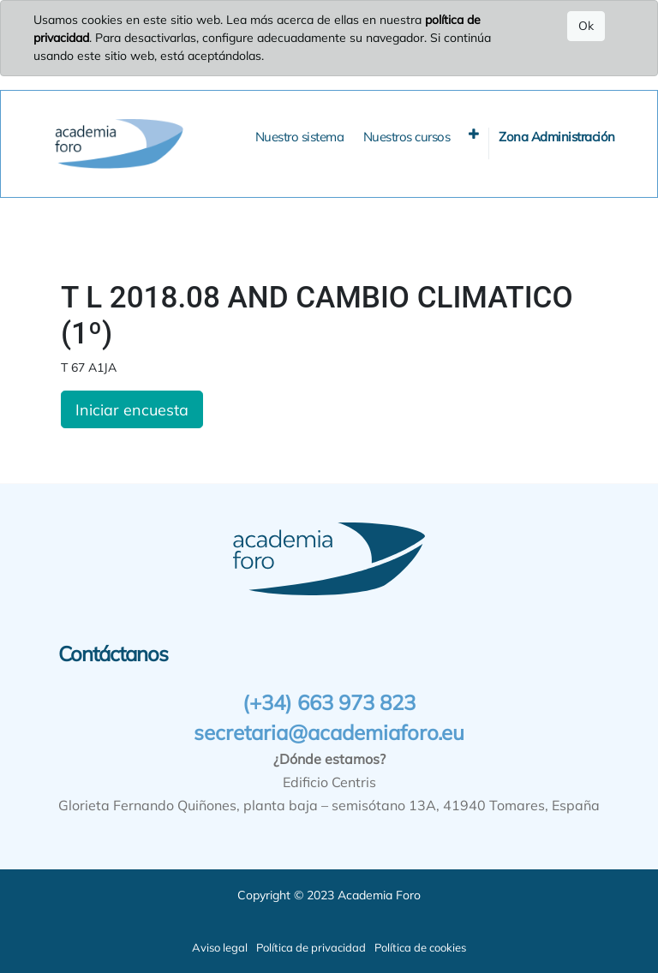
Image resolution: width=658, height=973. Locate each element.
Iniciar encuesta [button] (131, 409)
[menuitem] (300, 137)
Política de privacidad (311, 947)
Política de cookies (420, 947)
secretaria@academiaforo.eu (329, 732)
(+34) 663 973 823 (329, 702)
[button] (473, 134)
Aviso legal (220, 947)
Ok (586, 25)
